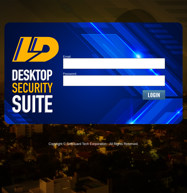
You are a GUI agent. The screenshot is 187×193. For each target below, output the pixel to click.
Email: (67, 56)
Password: (70, 73)
